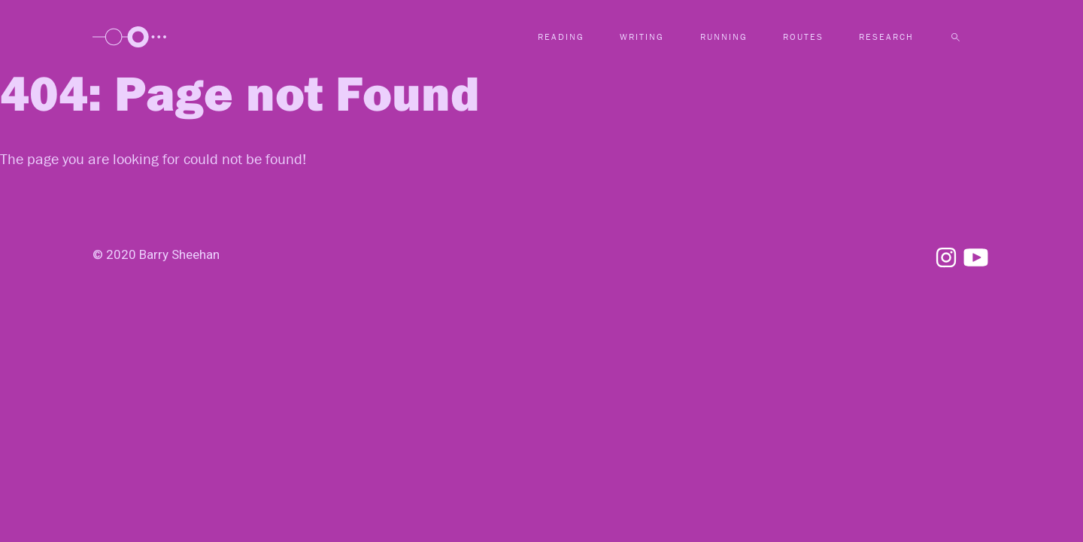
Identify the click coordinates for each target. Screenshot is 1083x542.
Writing (642, 36)
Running (724, 36)
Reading (561, 36)
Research (886, 36)
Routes (803, 36)
